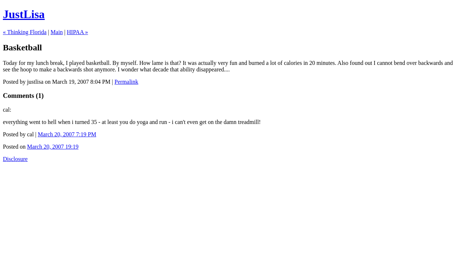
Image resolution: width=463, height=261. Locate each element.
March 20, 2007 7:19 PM (67, 134)
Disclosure (15, 159)
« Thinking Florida (25, 32)
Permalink (127, 82)
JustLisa (24, 14)
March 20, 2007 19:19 (52, 147)
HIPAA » (77, 32)
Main (57, 32)
